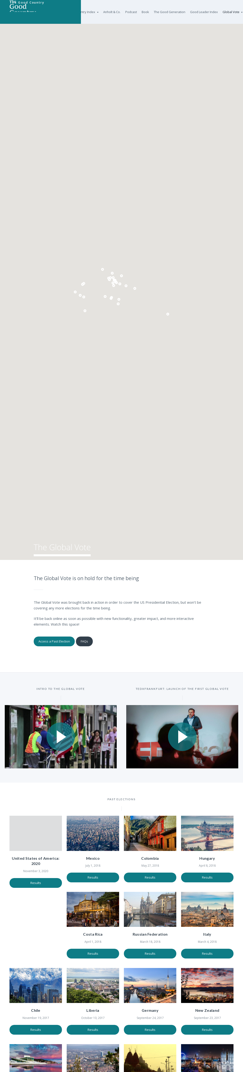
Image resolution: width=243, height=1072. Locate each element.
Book (145, 12)
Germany (92, 1018)
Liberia (35, 1018)
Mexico (93, 855)
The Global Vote (72, 552)
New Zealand (150, 1018)
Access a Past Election (54, 641)
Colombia (150, 855)
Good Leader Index (204, 12)
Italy (150, 937)
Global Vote (233, 12)
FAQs (87, 641)
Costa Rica (35, 937)
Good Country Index (82, 12)
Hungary (207, 855)
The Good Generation (169, 12)
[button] (102, 269)
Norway (207, 1018)
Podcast (131, 12)
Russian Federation (93, 937)
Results (35, 880)
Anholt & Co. (112, 12)
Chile (207, 937)
